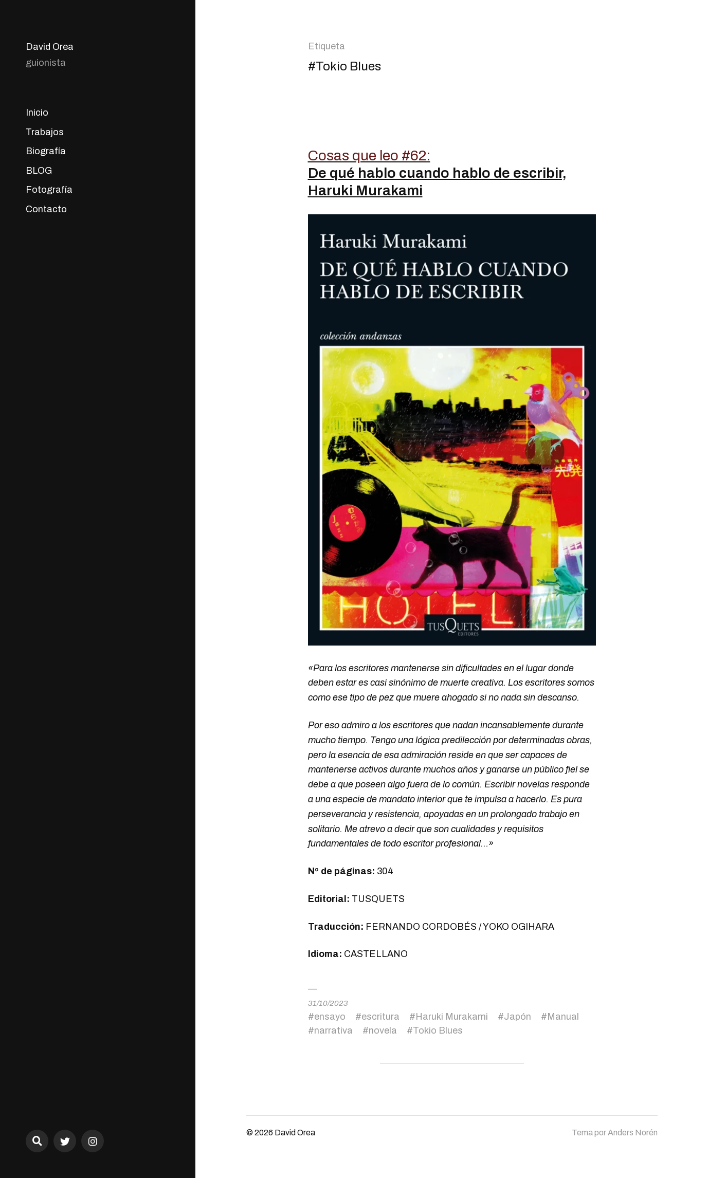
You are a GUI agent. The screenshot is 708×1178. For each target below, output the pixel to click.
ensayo (330, 1016)
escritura (380, 1016)
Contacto (46, 209)
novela (383, 1030)
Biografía (46, 151)
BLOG (39, 170)
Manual (563, 1016)
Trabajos (45, 132)
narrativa (333, 1030)
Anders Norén (633, 1132)
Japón (517, 1016)
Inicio (37, 112)
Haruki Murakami (451, 1016)
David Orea (50, 47)
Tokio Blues (438, 1030)
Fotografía (49, 190)
